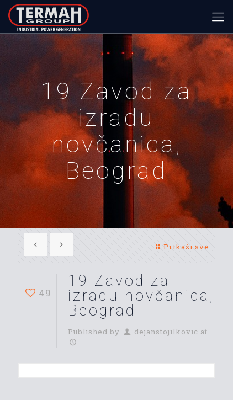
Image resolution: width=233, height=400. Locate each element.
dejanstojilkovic (166, 332)
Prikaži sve (181, 247)
